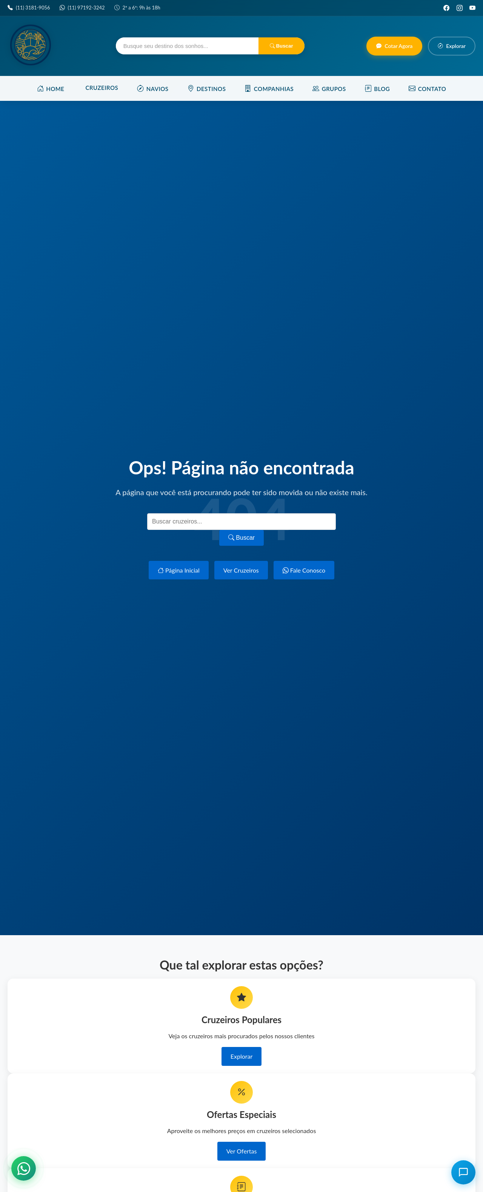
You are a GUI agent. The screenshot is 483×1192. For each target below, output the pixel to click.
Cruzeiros (102, 87)
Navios (152, 88)
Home (51, 88)
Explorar (242, 1056)
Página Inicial (179, 570)
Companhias (269, 88)
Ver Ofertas (241, 1151)
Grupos (329, 88)
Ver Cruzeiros (241, 570)
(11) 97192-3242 (86, 8)
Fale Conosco (304, 570)
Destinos (207, 88)
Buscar (281, 46)
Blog (377, 88)
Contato (427, 88)
